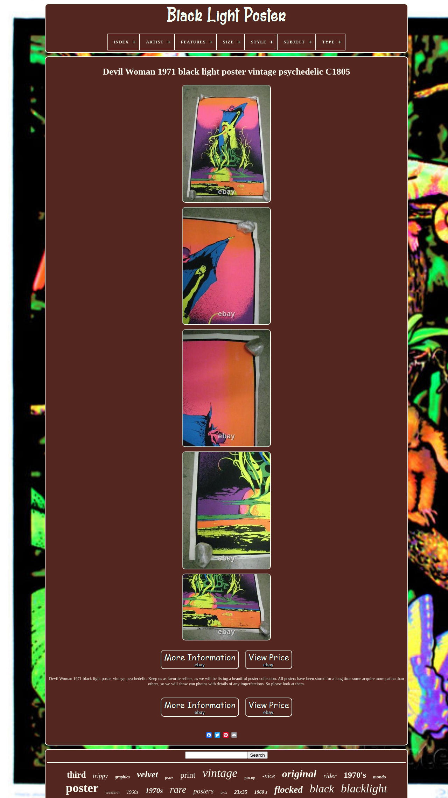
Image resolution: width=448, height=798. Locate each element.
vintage (219, 772)
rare (178, 789)
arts (223, 792)
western (112, 792)
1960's (260, 792)
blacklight (364, 788)
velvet (147, 774)
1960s (132, 792)
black (322, 788)
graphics (122, 777)
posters (204, 791)
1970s (154, 790)
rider (330, 775)
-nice (268, 775)
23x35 (240, 792)
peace (169, 778)
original (299, 773)
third (76, 774)
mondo (379, 776)
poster (82, 788)
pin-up (249, 778)
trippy (100, 775)
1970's (355, 774)
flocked (288, 789)
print (187, 775)
